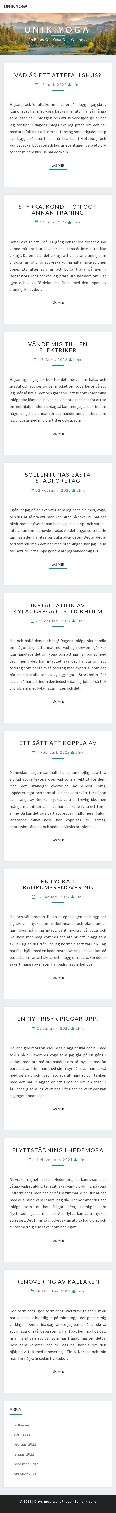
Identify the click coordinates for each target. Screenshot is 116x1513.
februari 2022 (25, 1444)
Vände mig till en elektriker (58, 347)
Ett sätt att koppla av (58, 742)
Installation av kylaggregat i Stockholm (58, 608)
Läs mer (59, 165)
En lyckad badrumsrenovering (58, 884)
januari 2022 (24, 1454)
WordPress (62, 1501)
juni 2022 (21, 1424)
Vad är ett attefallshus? (58, 75)
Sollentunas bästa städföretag (58, 477)
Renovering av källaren (58, 1281)
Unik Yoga (16, 6)
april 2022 (22, 1434)
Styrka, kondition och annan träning (58, 209)
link (77, 84)
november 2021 (27, 1463)
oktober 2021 (25, 1473)
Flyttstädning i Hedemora (58, 1150)
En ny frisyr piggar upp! (58, 1018)
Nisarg (91, 1501)
